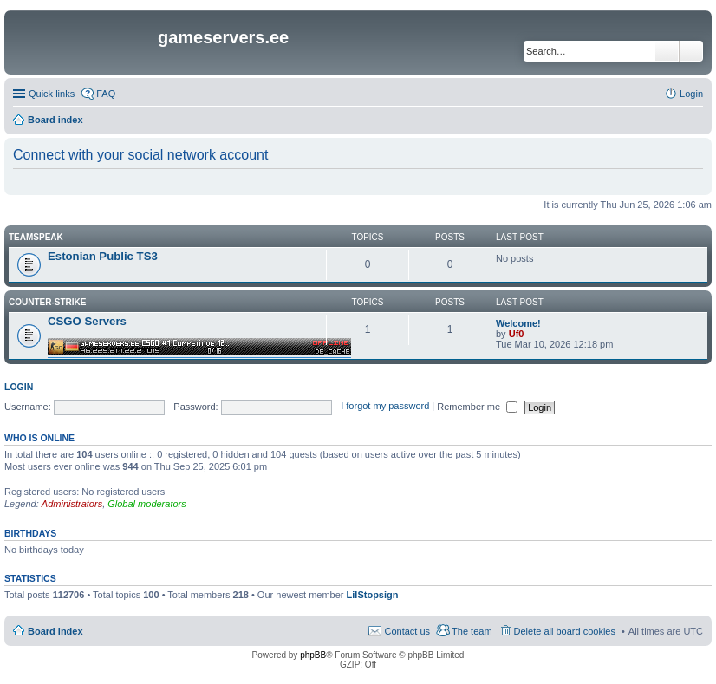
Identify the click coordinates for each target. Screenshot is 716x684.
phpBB (313, 655)
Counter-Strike (47, 302)
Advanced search (691, 51)
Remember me (477, 406)
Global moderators (146, 503)
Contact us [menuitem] (407, 631)
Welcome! (518, 323)
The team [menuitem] (471, 631)
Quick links (52, 93)
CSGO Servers (87, 321)
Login (18, 386)
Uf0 (516, 334)
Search (667, 51)
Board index (55, 631)
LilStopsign (373, 595)
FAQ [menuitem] (105, 93)
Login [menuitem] (691, 93)
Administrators (72, 503)
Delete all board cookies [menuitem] (564, 631)
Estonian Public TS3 (103, 256)
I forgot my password (385, 406)
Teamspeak (36, 237)
